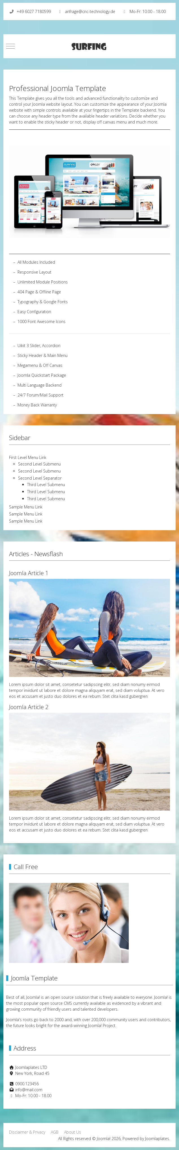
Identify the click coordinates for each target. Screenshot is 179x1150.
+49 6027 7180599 (34, 11)
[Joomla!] (89, 46)
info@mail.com (28, 1089)
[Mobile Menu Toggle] (10, 46)
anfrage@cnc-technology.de (90, 11)
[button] (89, 191)
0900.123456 (27, 1083)
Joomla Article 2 (28, 707)
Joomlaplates (157, 1138)
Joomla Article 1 (28, 573)
